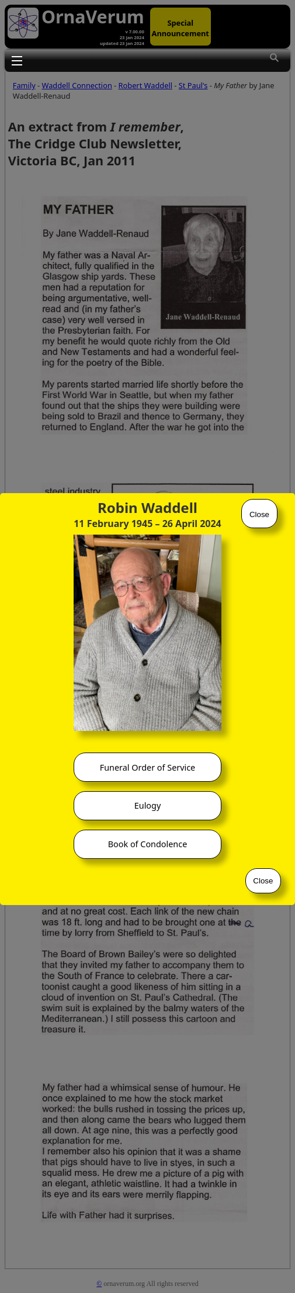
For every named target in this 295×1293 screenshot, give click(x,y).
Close (259, 514)
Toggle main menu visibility (17, 60)
